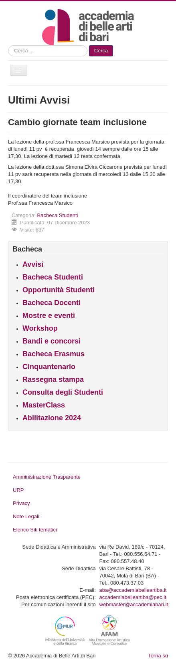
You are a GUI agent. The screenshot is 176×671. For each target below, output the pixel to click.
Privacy (21, 503)
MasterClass (43, 405)
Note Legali (26, 516)
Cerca (101, 51)
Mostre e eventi (48, 316)
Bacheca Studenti (57, 215)
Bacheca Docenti (51, 303)
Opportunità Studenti (58, 290)
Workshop (40, 328)
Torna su (158, 656)
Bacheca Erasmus (53, 354)
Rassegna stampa (53, 379)
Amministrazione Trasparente (47, 477)
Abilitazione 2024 (51, 418)
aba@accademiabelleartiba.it (133, 590)
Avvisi (32, 264)
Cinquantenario (48, 367)
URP (18, 490)
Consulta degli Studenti (62, 392)
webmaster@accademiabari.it (133, 604)
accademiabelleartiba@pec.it (132, 597)
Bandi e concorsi (51, 341)
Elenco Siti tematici (35, 530)
